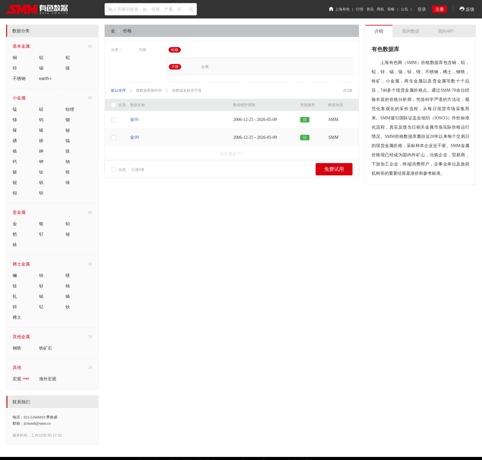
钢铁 (17, 348)
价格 (127, 30)
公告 (404, 9)
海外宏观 (47, 378)
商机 (380, 9)
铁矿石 (45, 348)
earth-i (45, 78)
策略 (391, 9)
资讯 (370, 9)
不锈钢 (19, 78)
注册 (439, 9)
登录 (421, 9)
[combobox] (151, 9)
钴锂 (70, 109)
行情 (359, 9)
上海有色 (339, 9)
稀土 (17, 317)
